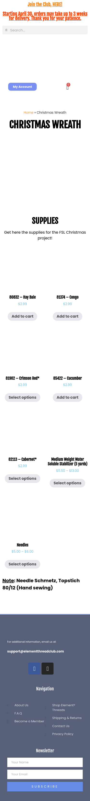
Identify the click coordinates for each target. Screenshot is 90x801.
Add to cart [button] (22, 316)
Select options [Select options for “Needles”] (22, 564)
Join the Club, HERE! (45, 4)
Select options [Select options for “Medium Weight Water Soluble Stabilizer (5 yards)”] (67, 483)
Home (29, 112)
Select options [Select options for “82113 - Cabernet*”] (22, 478)
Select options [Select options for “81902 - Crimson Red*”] (22, 397)
